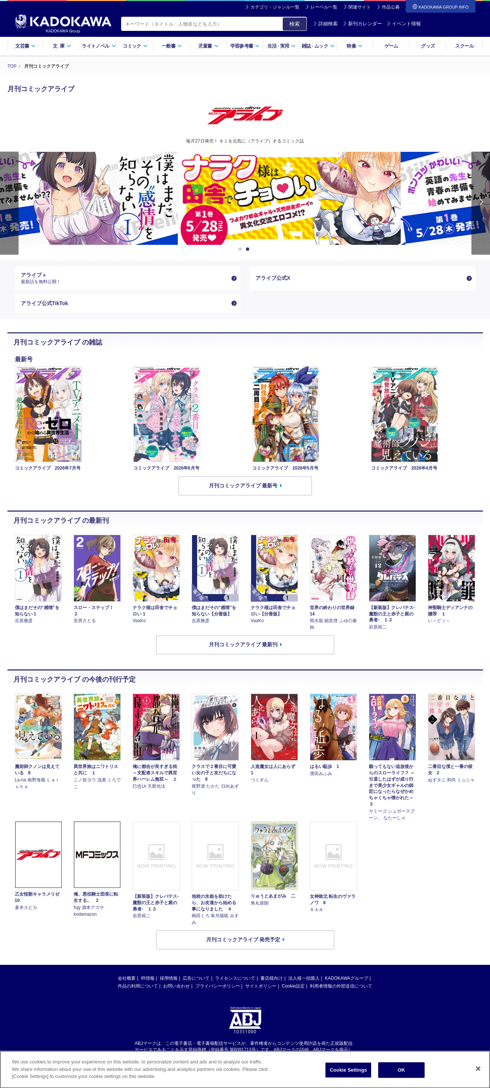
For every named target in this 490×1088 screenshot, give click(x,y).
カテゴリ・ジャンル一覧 (274, 7)
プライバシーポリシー (217, 986)
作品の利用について (138, 986)
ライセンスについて (235, 978)
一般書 (172, 46)
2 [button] (249, 249)
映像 (355, 46)
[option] (245, 198)
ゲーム (391, 46)
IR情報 (148, 978)
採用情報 (169, 978)
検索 (294, 24)
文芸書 (25, 46)
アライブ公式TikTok (44, 303)
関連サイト (359, 7)
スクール (464, 46)
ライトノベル (99, 46)
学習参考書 (245, 46)
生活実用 (281, 46)
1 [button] (241, 249)
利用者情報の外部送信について (341, 986)
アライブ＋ (125, 278)
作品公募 (391, 7)
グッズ (428, 46)
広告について (196, 978)
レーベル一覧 (324, 7)
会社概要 (127, 978)
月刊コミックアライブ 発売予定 (243, 940)
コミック (135, 46)
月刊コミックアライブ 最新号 (243, 486)
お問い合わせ (176, 986)
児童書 (208, 46)
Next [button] (480, 203)
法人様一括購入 (303, 978)
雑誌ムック (318, 46)
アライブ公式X (273, 278)
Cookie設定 (293, 986)
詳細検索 (325, 23)
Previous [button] (9, 203)
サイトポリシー (260, 986)
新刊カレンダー (362, 23)
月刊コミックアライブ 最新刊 (243, 644)
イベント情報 (404, 23)
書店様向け (271, 978)
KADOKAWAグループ (346, 978)
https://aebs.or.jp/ (219, 1056)
